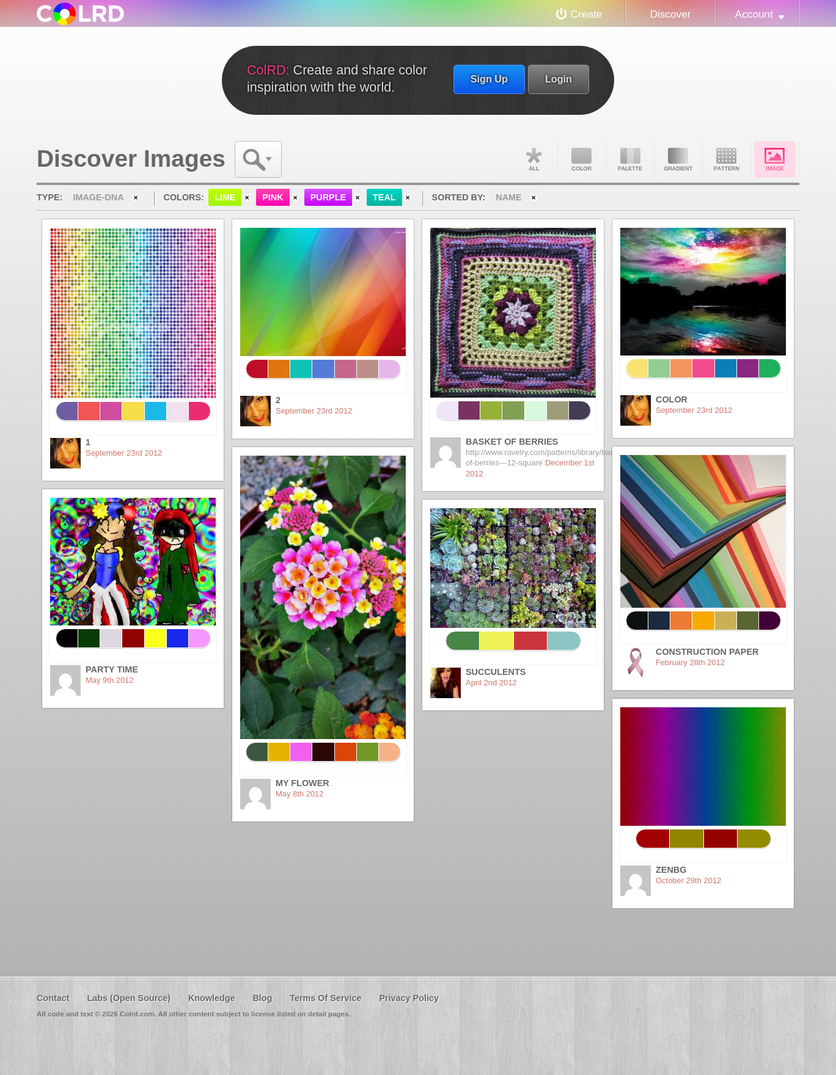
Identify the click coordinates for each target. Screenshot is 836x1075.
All (533, 159)
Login (558, 78)
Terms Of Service (325, 998)
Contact (53, 998)
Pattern (726, 159)
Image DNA (775, 159)
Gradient (678, 159)
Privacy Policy (409, 998)
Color (582, 159)
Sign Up (489, 78)
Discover (670, 14)
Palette (630, 159)
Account (754, 14)
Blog (262, 998)
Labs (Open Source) (128, 998)
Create (587, 14)
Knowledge (211, 998)
